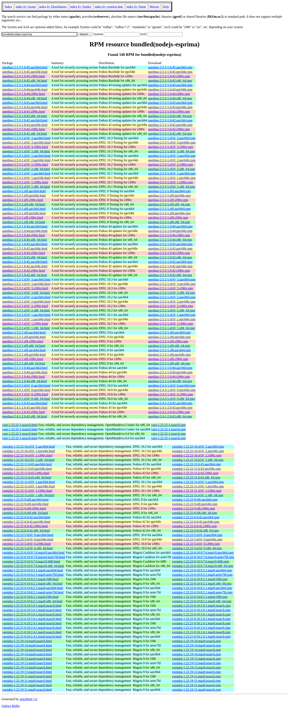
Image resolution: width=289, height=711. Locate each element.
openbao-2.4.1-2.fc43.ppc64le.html (24, 407)
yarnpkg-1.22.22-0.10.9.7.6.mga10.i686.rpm (200, 561)
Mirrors (154, 6)
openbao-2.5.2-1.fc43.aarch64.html (24, 244)
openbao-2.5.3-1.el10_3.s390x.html (25, 147)
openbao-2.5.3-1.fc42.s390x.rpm (169, 129)
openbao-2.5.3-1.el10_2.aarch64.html (26, 155)
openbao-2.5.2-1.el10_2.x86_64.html (26, 310)
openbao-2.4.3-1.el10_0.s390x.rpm (170, 394)
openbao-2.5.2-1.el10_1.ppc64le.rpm (171, 319)
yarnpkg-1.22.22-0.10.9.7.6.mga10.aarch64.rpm (203, 552)
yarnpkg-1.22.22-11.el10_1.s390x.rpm (196, 490)
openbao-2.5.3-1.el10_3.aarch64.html (26, 138)
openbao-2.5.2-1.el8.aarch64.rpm (169, 350)
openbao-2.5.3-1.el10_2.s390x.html (25, 164)
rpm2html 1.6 (28, 699)
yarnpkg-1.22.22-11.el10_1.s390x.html (27, 490)
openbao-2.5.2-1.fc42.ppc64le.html (24, 266)
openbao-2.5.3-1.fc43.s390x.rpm (169, 111)
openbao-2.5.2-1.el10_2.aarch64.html (26, 297)
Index (8, 6)
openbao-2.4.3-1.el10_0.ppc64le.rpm (171, 390)
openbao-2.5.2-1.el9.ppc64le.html (24, 337)
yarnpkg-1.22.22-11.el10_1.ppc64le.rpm (198, 486)
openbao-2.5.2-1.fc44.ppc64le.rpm (170, 231)
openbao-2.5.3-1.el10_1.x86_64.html (26, 186)
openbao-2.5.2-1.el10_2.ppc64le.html (26, 301)
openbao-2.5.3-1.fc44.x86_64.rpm (170, 98)
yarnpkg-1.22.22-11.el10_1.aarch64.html (28, 482)
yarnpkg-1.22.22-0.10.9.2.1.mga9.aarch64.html (32, 570)
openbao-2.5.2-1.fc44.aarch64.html (24, 226)
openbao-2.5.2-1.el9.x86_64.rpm (169, 345)
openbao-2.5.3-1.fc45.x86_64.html (24, 80)
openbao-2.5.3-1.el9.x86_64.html (23, 204)
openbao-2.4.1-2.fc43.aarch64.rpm (170, 403)
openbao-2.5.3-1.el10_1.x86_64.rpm (171, 186)
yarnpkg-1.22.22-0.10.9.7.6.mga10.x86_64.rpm (202, 566)
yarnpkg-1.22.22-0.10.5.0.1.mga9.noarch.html (32, 605)
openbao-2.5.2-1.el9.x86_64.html (23, 345)
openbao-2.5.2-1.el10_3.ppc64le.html (26, 284)
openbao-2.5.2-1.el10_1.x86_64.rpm (171, 328)
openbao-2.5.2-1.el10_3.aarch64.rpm (171, 279)
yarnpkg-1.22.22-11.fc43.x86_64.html (26, 477)
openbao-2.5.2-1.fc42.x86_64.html (24, 275)
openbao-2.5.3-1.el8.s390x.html (22, 217)
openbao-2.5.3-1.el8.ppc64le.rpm (169, 213)
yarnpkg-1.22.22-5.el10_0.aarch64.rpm (197, 535)
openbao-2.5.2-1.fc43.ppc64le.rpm (170, 248)
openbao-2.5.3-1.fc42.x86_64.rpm (170, 133)
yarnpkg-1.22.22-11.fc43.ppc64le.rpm (196, 468)
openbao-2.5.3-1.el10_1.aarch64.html (26, 173)
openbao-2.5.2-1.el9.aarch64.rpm (169, 332)
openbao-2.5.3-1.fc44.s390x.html (23, 94)
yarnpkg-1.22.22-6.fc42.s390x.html (25, 526)
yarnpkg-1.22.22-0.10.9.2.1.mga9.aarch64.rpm (202, 570)
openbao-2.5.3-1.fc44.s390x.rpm (169, 94)
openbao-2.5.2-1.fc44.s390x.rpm (169, 235)
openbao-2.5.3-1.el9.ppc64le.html (24, 195)
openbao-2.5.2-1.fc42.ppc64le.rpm (170, 266)
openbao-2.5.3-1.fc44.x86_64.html (24, 98)
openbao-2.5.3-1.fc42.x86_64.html (24, 133)
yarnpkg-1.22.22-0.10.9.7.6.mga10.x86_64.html (33, 566)
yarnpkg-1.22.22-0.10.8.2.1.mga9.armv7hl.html (32, 592)
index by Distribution (53, 6)
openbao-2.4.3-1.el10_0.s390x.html (25, 394)
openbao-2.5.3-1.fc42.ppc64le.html (24, 125)
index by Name (136, 6)
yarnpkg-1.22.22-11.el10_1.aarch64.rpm (198, 482)
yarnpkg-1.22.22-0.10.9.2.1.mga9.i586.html (30, 579)
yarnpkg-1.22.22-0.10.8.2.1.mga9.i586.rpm (200, 597)
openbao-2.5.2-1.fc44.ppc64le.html (24, 231)
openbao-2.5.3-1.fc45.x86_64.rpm (170, 80)
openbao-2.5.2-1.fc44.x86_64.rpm (170, 239)
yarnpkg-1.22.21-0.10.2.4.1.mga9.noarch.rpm (201, 623)
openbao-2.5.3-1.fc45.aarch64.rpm (170, 67)
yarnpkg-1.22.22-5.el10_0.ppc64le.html (27, 539)
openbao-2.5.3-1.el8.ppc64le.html (24, 213)
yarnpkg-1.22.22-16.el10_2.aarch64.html (28, 446)
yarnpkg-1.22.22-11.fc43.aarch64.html (27, 464)
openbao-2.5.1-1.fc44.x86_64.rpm (170, 381)
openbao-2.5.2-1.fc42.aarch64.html (24, 262)
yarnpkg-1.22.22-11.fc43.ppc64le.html (27, 468)
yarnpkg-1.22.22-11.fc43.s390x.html (25, 473)
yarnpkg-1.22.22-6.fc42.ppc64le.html (26, 521)
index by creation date (109, 6)
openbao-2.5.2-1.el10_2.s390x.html (25, 306)
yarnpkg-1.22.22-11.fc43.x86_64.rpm (196, 477)
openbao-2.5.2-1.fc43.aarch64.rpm (170, 244)
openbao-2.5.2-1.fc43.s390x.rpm (169, 253)
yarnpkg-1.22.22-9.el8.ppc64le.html (25, 504)
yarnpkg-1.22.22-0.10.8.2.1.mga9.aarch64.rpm (202, 588)
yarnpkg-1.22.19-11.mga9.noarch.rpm (196, 676)
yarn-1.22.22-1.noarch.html (20, 425)
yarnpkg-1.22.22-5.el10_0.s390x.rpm (196, 544)
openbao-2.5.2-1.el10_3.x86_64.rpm (171, 292)
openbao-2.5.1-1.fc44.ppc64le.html (24, 372)
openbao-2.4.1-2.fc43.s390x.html (23, 412)
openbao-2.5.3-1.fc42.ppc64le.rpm (170, 125)
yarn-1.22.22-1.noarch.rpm (168, 425)
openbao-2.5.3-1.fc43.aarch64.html (24, 102)
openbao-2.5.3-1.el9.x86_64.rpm (169, 204)
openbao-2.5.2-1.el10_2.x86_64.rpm (171, 310)
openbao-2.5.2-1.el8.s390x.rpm (168, 359)
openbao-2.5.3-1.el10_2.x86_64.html (26, 169)
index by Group (25, 6)
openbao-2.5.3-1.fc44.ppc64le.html (24, 89)
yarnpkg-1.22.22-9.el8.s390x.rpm (193, 508)
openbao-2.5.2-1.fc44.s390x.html (23, 235)
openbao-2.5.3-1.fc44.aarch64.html (24, 85)
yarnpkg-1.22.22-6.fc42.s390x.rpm (194, 526)
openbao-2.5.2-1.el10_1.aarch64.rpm (171, 315)
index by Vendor (80, 6)
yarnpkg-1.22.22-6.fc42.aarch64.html (26, 517)
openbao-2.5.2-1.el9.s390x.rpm (168, 341)
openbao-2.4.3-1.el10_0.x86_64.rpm (171, 398)
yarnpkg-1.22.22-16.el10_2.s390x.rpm (197, 455)
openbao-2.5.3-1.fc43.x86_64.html (24, 116)
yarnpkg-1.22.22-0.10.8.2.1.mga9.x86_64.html (32, 601)
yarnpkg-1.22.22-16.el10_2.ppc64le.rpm (198, 451)
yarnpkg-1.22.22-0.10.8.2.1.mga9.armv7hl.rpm (202, 592)
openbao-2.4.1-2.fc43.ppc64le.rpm (170, 407)
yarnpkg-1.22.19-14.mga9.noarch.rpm (196, 641)
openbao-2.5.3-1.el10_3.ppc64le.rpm (171, 142)
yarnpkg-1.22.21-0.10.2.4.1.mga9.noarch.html (32, 623)
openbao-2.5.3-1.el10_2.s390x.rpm (170, 164)
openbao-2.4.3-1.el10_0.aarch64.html (26, 385)
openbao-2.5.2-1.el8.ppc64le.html (24, 354)
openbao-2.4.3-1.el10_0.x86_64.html (26, 398)
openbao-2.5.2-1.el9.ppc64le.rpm (169, 337)
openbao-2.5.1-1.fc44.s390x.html (23, 376)
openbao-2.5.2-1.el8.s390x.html (22, 359)
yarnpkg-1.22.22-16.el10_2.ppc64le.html (28, 451)
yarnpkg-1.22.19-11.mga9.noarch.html (27, 676)
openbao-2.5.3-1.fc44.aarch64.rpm (170, 85)
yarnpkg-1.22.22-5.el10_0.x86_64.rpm (197, 548)
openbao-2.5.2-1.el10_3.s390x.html (25, 288)
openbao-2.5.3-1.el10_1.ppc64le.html (26, 178)
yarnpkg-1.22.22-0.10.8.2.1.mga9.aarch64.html (32, 588)
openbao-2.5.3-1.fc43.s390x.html (23, 111)
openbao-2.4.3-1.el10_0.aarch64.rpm (171, 385)
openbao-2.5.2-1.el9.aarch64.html (24, 332)
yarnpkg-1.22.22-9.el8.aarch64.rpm (195, 499)
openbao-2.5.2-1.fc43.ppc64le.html (24, 248)
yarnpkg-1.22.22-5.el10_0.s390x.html (26, 544)
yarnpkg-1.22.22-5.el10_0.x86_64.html (27, 548)
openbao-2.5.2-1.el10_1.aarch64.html (26, 315)
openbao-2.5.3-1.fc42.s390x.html (23, 129)
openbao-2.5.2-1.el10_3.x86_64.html (26, 292)
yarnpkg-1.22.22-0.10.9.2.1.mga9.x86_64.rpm (201, 583)
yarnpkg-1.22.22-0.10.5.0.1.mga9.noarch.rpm (201, 605)
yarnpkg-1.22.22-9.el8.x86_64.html (25, 513)
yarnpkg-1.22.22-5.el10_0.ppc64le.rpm (197, 539)
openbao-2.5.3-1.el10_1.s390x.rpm (170, 182)
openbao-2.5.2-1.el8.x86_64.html (23, 363)
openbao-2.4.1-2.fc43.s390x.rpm (169, 412)
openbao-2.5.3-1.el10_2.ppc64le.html (26, 160)
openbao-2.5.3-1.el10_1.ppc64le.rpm (171, 178)
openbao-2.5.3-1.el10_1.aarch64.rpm (171, 173)
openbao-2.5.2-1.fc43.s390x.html (23, 253)
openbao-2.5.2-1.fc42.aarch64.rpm (170, 262)
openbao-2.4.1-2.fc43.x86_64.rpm (170, 416)
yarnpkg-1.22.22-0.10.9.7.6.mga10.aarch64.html (33, 552)
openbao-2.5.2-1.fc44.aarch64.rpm (170, 226)
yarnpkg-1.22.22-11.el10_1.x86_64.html (28, 495)
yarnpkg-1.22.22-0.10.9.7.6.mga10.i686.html (31, 561)
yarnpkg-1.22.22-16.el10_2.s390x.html (27, 455)
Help (166, 6)
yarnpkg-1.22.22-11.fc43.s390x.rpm (195, 473)
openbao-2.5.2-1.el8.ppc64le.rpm (169, 354)
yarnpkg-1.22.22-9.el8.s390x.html (24, 508)
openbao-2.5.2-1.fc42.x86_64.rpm (170, 275)
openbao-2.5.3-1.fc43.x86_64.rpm (170, 116)
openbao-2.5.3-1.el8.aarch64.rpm (169, 208)
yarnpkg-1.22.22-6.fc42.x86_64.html (26, 530)
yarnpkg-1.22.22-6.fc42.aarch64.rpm (195, 517)
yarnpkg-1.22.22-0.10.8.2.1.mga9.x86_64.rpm (201, 601)
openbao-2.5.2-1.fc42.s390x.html (23, 270)
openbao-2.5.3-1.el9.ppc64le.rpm (169, 195)
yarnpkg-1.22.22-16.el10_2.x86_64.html (28, 460)
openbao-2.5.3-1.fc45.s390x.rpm (169, 76)
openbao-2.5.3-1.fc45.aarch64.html (24, 67)
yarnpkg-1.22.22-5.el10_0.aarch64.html (27, 535)
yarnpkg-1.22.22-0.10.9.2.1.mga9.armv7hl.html (32, 574)
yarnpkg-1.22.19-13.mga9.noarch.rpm (196, 658)
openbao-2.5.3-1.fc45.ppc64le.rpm (170, 72)
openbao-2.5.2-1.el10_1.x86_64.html (26, 328)
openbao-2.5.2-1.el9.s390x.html (22, 341)
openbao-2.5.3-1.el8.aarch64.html (24, 208)
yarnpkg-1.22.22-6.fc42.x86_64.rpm (195, 530)
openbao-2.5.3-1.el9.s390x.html (22, 200)
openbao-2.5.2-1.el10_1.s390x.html (25, 323)
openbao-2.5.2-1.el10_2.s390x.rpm (170, 306)
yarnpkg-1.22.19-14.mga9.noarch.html (27, 641)
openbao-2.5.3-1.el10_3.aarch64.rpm (171, 138)
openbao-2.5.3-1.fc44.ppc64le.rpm (170, 89)
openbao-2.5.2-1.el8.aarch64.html (24, 350)
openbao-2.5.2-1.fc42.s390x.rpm (169, 270)
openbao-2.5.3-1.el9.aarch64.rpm (169, 191)
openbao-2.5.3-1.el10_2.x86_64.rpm (171, 169)
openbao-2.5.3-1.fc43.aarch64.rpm (170, 102)
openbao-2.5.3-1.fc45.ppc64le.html (24, 72)
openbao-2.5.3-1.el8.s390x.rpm (168, 217)
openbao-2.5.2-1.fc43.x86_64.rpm (170, 257)
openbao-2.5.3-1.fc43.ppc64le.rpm (170, 107)
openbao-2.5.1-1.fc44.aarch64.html (24, 368)
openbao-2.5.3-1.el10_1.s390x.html (25, 182)
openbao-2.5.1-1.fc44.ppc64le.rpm (170, 372)
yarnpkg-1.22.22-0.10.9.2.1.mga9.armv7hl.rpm (202, 574)
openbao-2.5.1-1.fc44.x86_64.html (24, 381)
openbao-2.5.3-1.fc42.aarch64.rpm (170, 120)
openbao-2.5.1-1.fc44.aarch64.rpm (170, 368)
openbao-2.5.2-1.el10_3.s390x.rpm (170, 288)
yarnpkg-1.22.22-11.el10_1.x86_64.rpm (197, 495)
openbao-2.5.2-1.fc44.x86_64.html (24, 239)
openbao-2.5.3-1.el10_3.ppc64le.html (26, 142)
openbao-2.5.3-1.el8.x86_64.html (23, 222)
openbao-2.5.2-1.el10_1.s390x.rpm (170, 323)
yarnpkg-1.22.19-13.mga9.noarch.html (27, 658)
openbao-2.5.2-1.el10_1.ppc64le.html (26, 319)
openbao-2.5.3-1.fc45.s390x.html (23, 76)
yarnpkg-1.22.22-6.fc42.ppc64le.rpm (195, 521)
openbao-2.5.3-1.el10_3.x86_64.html (26, 151)
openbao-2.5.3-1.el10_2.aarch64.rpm (171, 155)
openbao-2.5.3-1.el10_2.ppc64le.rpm (171, 160)
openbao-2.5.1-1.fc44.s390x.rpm (169, 376)
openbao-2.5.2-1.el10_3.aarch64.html (26, 279)
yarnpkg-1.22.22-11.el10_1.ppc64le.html (28, 486)
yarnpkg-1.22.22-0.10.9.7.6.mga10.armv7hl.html (33, 557)
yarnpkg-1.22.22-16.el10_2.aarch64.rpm (198, 446)
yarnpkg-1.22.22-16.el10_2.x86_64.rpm (197, 460)
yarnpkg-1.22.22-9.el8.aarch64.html (25, 499)
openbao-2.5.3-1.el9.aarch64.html (24, 191)
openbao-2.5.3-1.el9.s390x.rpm (168, 200)
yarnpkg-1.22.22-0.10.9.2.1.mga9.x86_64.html (32, 583)
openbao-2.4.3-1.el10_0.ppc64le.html (26, 390)
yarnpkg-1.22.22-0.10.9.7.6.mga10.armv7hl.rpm (203, 557)
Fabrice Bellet (11, 706)
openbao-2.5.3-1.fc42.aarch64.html (24, 120)
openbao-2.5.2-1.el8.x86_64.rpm (169, 363)
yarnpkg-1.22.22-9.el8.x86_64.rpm (194, 513)
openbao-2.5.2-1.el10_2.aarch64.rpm (171, 297)
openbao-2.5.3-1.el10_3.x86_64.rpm (171, 151)
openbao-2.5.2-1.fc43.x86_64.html (24, 257)
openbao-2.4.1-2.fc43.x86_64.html (24, 416)
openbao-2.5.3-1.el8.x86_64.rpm (169, 222)
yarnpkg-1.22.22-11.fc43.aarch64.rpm (196, 464)
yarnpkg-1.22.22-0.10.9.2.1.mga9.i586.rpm (200, 579)
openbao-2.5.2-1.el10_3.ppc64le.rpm (171, 284)
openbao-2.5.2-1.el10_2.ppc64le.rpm (171, 301)
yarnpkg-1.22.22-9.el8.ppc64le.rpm (195, 504)
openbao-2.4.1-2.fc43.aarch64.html (24, 403)
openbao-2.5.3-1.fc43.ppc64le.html (24, 107)
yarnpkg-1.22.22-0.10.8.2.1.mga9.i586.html (30, 597)
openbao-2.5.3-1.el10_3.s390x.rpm (170, 147)
